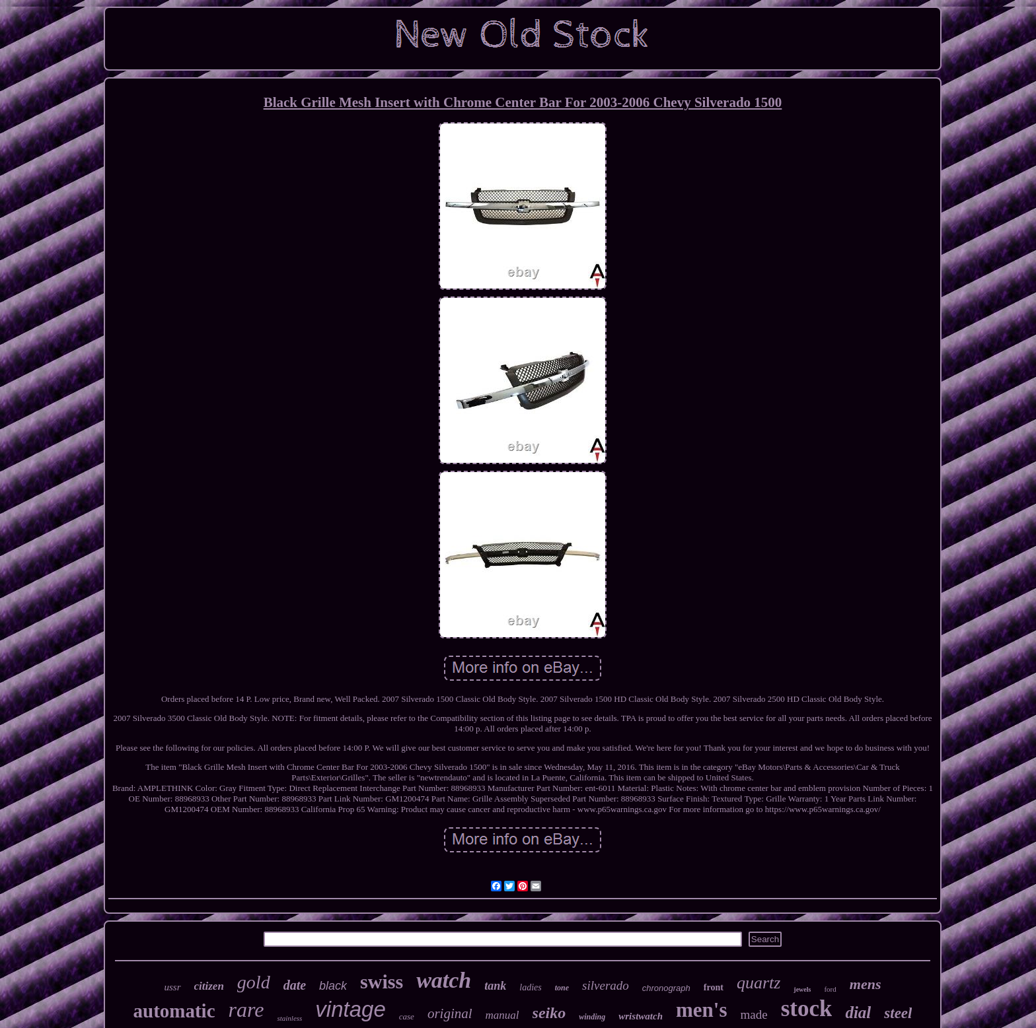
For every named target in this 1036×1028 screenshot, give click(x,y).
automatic (174, 1010)
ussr (173, 987)
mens (865, 984)
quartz (758, 982)
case (406, 1016)
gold (253, 982)
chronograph (666, 988)
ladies (530, 987)
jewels (802, 989)
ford (830, 989)
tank (495, 985)
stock (806, 1008)
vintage (350, 1009)
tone (562, 987)
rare (246, 1009)
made (753, 1014)
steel (898, 1013)
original (449, 1013)
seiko (549, 1012)
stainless (289, 1018)
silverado (605, 985)
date (294, 985)
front (713, 987)
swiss (381, 981)
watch (443, 980)
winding (592, 1016)
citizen (209, 986)
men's (701, 1009)
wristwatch (640, 1016)
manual (502, 1015)
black (333, 985)
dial (858, 1012)
